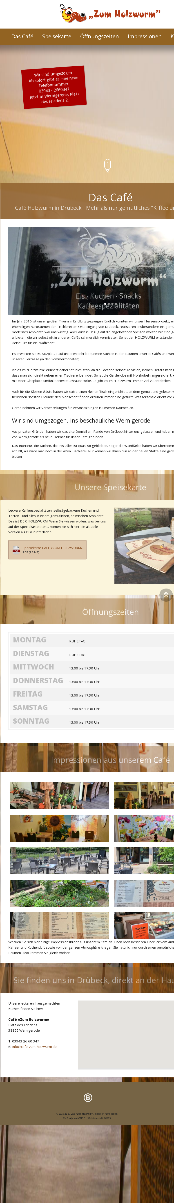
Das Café (22, 36)
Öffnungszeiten (99, 36)
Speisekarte (56, 36)
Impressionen (145, 36)
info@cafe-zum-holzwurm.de (34, 1052)
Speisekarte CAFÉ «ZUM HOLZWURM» (53, 553)
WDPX (107, 1118)
